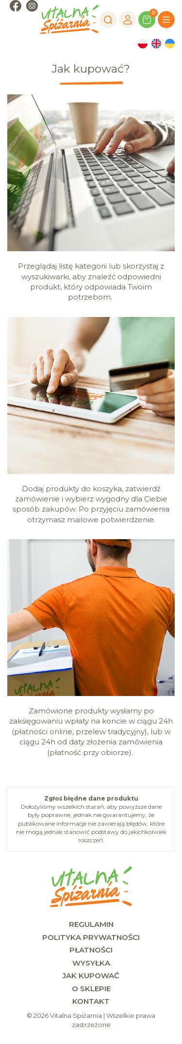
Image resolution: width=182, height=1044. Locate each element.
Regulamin (91, 924)
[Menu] (166, 19)
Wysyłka (91, 963)
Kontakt (91, 1001)
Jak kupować (91, 975)
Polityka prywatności (91, 937)
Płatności (91, 949)
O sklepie (91, 988)
